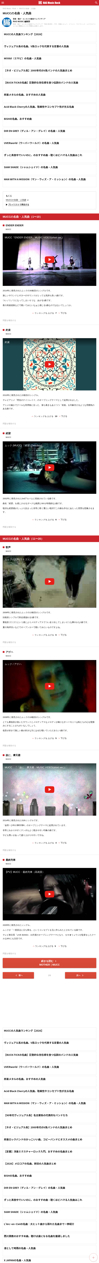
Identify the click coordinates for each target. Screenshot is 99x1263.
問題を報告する (9, 320)
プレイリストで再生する (17, 204)
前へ (19, 975)
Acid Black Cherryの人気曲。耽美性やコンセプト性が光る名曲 (39, 106)
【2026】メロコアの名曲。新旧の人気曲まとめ (30, 1163)
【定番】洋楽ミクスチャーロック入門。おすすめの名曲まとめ (38, 1151)
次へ (80, 975)
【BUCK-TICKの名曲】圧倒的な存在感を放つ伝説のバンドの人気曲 (41, 82)
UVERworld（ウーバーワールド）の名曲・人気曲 (31, 143)
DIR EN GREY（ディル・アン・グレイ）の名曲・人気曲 (34, 131)
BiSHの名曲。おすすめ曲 (18, 118)
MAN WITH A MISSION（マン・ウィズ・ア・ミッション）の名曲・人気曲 (45, 179)
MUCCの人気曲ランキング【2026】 (24, 34)
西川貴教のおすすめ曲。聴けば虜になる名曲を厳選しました (37, 1236)
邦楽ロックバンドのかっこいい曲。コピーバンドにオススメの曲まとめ (43, 1139)
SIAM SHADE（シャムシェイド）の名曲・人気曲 (31, 167)
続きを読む (49, 962)
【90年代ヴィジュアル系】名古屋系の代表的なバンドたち (36, 1115)
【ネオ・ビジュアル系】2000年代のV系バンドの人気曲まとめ (38, 70)
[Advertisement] (49, 1003)
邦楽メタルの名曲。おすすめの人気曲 (24, 94)
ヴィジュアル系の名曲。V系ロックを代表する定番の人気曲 (36, 46)
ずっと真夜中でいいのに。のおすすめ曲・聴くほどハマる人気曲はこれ (43, 155)
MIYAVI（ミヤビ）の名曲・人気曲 (22, 58)
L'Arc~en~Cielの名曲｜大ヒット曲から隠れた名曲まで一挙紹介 (39, 1224)
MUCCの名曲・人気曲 (27, 9)
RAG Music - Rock (9, 9)
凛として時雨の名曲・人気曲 (20, 1248)
